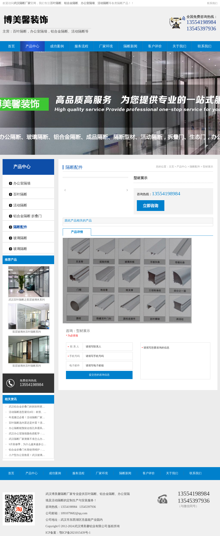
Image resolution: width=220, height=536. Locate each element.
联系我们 (212, 3)
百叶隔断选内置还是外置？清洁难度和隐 (32, 422)
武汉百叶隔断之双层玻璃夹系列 (27, 299)
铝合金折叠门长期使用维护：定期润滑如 (32, 449)
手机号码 (73, 355)
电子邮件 (74, 365)
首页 (11, 46)
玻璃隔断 (20, 238)
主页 (171, 166)
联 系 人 (73, 346)
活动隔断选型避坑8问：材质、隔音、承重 (33, 412)
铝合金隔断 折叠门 (27, 216)
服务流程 (81, 46)
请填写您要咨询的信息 (175, 360)
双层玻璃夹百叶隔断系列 (26, 331)
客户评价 (155, 46)
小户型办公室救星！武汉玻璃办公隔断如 (32, 455)
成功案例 (57, 46)
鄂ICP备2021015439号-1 (74, 532)
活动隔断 (20, 205)
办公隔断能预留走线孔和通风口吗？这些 (32, 428)
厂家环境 (106, 46)
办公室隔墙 (22, 183)
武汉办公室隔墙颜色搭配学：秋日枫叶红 (32, 433)
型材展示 (208, 166)
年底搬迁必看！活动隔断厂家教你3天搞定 (33, 417)
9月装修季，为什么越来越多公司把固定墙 (33, 444)
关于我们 (179, 46)
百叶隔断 (20, 194)
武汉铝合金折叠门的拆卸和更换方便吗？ (32, 406)
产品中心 (32, 46)
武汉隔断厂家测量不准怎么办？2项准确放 (33, 438)
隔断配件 (20, 227)
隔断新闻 (130, 46)
